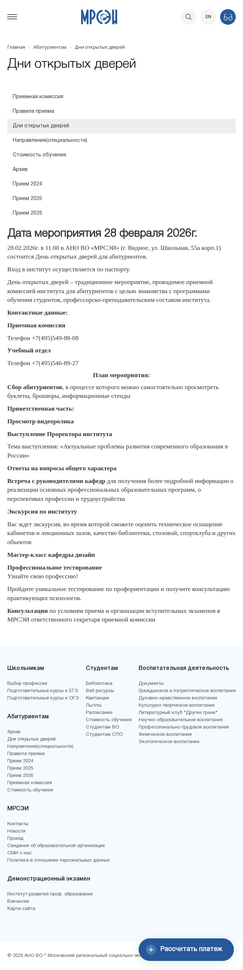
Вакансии (18, 901)
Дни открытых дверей (41, 126)
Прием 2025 (27, 198)
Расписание (99, 713)
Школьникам (25, 668)
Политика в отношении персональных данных (58, 860)
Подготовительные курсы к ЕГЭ (42, 691)
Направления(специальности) (50, 140)
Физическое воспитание (165, 735)
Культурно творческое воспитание (177, 705)
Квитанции (97, 698)
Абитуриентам (28, 716)
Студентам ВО (102, 727)
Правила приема (33, 111)
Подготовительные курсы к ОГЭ (43, 698)
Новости (16, 831)
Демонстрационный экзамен (48, 879)
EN (208, 17)
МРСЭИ (18, 808)
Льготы (93, 705)
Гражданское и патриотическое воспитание (187, 691)
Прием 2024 (27, 184)
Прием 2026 (27, 213)
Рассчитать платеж (184, 950)
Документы (151, 684)
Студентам (102, 668)
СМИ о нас (19, 853)
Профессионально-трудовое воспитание (184, 727)
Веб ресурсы (100, 691)
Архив (20, 169)
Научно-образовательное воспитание (181, 720)
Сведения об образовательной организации (56, 846)
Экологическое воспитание (169, 742)
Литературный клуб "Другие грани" (178, 713)
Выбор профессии (27, 684)
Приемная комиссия (38, 97)
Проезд (15, 839)
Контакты (17, 824)
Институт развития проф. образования (50, 894)
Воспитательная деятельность (184, 668)
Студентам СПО (104, 735)
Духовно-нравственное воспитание (178, 698)
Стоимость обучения (39, 155)
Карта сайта (21, 909)
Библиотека (99, 684)
